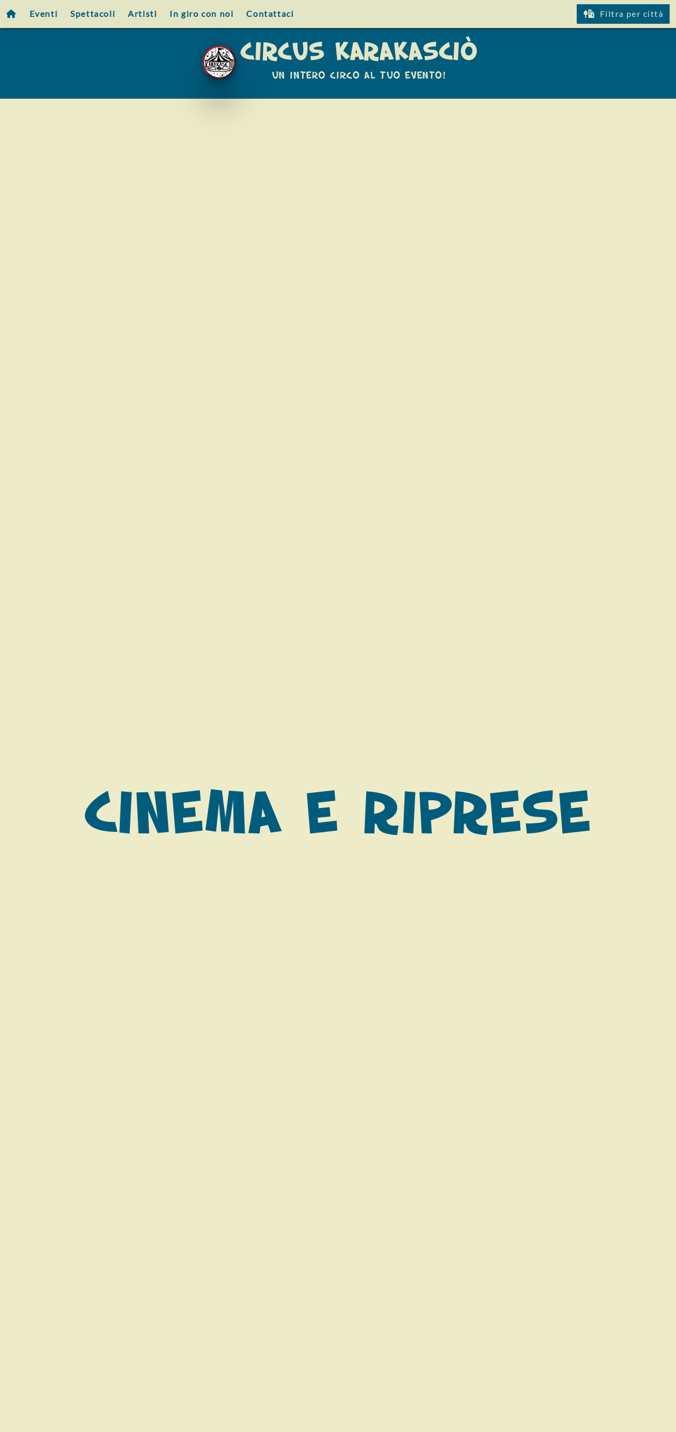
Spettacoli (92, 13)
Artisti (142, 13)
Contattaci (270, 13)
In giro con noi (201, 13)
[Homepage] (11, 14)
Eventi (44, 13)
